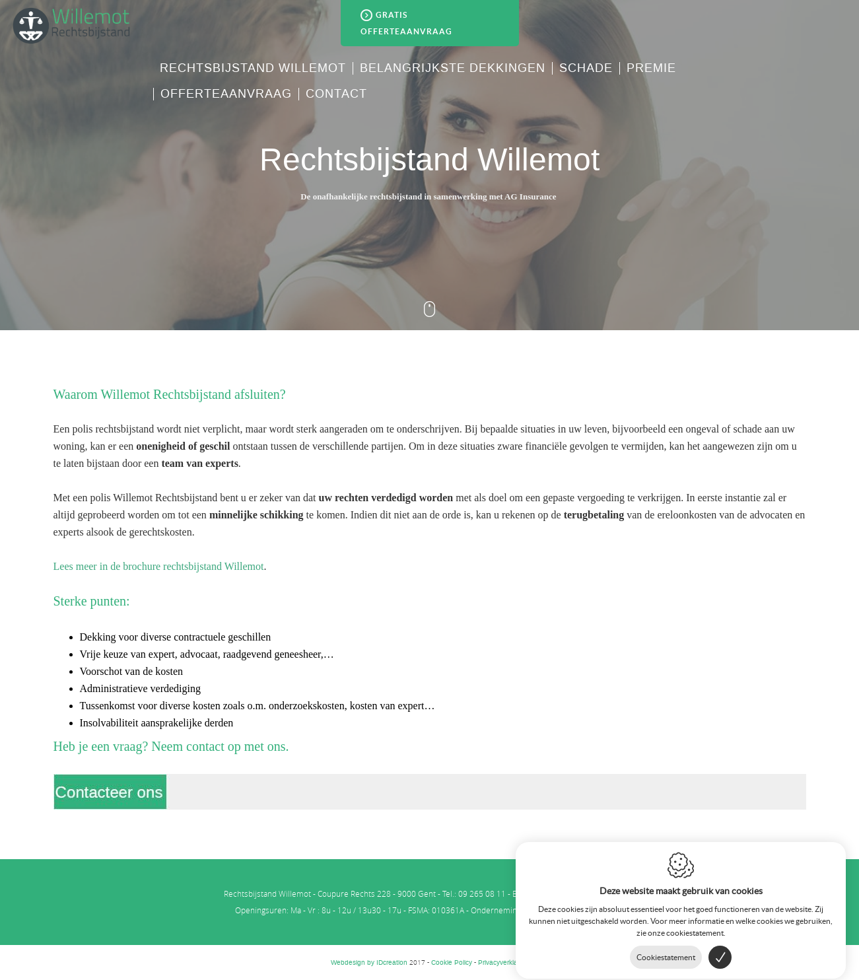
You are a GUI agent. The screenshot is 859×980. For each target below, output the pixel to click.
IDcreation (369, 962)
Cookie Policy (451, 962)
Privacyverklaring (503, 962)
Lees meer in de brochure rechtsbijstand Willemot (158, 566)
